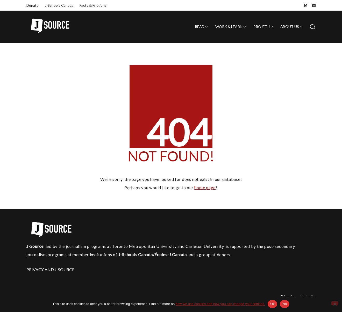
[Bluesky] (305, 5)
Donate (32, 5)
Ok (272, 304)
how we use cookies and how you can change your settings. (220, 304)
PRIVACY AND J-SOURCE (50, 269)
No (284, 304)
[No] (334, 303)
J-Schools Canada (59, 5)
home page (205, 187)
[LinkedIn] (314, 5)
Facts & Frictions (93, 5)
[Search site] (313, 27)
